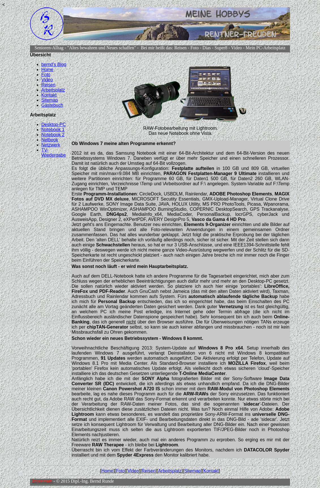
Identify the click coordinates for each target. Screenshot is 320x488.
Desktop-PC (53, 124)
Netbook (49, 139)
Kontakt (49, 95)
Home (47, 69)
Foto (45, 74)
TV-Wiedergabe (53, 152)
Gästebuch (52, 105)
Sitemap (49, 100)
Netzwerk (50, 144)
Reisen (48, 84)
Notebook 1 (53, 129)
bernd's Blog (53, 64)
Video (47, 79)
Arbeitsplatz (53, 90)
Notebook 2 (53, 134)
